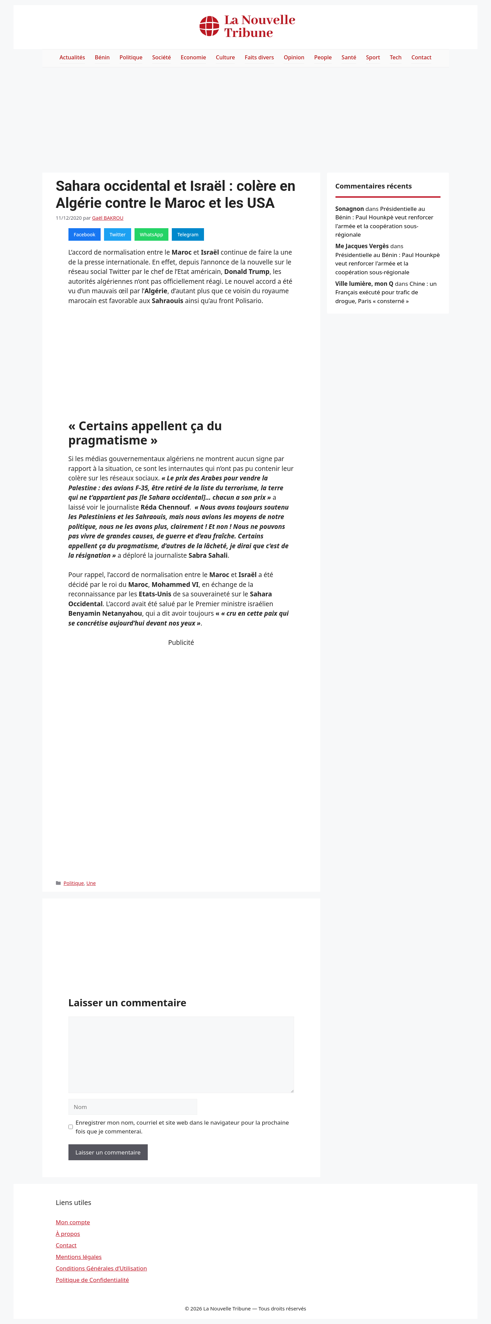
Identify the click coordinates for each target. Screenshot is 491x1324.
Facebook (85, 234)
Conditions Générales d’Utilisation (101, 1268)
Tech (396, 57)
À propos (68, 1234)
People (323, 57)
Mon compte (73, 1222)
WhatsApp (151, 234)
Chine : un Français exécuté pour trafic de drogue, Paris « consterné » (386, 292)
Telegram (187, 234)
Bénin (102, 57)
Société (161, 57)
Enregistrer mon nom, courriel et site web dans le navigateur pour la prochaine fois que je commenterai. (182, 1127)
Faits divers (259, 57)
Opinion (294, 57)
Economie (193, 57)
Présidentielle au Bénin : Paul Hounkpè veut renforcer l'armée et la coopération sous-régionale (387, 263)
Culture (225, 57)
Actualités (72, 57)
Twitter (117, 234)
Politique (131, 57)
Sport (373, 57)
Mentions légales (79, 1257)
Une (91, 883)
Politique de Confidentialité (92, 1280)
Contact (421, 57)
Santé (349, 57)
